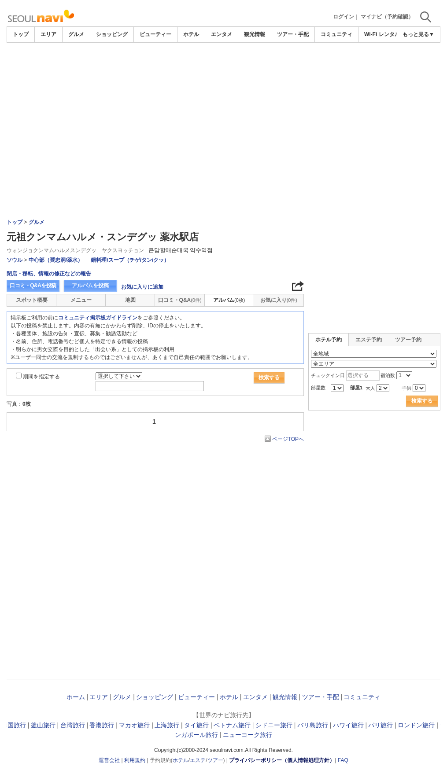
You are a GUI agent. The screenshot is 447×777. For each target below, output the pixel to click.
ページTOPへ (288, 439)
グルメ (76, 34)
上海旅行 (167, 725)
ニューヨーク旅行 (247, 734)
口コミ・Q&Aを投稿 (33, 285)
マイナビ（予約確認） (387, 17)
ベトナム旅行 (232, 725)
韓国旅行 (13, 725)
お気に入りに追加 (142, 287)
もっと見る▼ (418, 34)
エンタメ (221, 34)
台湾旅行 (72, 725)
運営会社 (109, 760)
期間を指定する (41, 377)
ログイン (343, 17)
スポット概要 (32, 300)
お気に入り (278, 300)
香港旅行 (101, 725)
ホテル (191, 34)
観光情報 (254, 34)
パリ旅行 (380, 725)
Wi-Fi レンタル (382, 34)
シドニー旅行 (273, 725)
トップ (21, 34)
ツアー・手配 (293, 34)
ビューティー (155, 34)
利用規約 (134, 760)
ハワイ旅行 (348, 725)
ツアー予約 (408, 340)
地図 (130, 300)
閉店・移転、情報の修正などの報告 (49, 274)
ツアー (215, 760)
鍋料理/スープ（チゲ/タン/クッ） (130, 260)
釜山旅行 (43, 725)
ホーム (75, 696)
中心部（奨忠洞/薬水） (56, 260)
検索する (269, 377)
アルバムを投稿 (90, 285)
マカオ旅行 (134, 725)
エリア (48, 34)
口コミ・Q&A (180, 300)
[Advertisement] (223, 67)
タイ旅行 (196, 725)
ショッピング (112, 34)
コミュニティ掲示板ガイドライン (97, 318)
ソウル (14, 260)
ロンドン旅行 (416, 725)
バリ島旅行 (312, 725)
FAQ (343, 760)
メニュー (81, 300)
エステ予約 (368, 340)
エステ (198, 760)
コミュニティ (336, 34)
